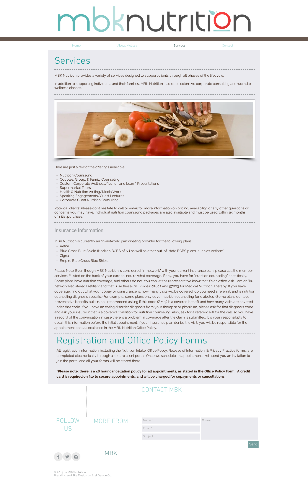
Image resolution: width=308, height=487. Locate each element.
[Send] (253, 444)
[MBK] (111, 454)
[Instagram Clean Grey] (76, 456)
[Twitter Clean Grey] (67, 456)
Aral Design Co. (102, 475)
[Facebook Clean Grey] (58, 456)
